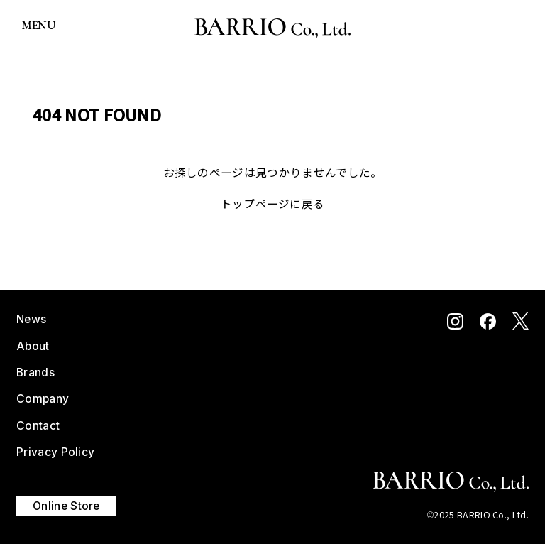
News (31, 319)
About (33, 346)
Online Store (66, 505)
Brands (35, 372)
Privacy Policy (55, 452)
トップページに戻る (273, 203)
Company (42, 399)
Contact (38, 426)
